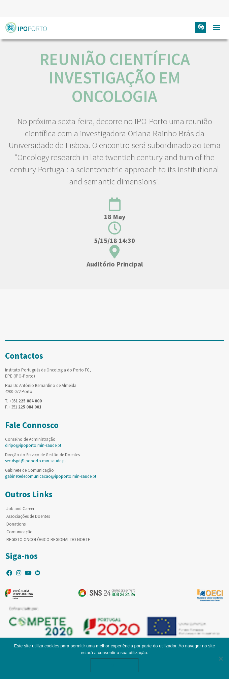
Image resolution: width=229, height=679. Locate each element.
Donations (16, 524)
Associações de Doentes (28, 516)
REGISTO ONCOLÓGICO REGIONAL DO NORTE (48, 539)
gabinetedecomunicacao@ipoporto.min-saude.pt (50, 476)
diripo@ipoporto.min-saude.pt (33, 445)
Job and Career (20, 508)
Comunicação (19, 532)
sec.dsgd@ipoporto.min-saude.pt (35, 461)
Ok (114, 665)
